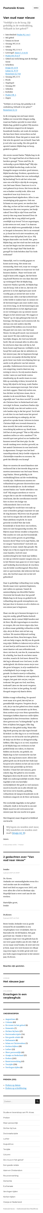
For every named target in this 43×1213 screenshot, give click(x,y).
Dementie (9, 1028)
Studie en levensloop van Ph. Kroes (18, 1112)
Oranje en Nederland (14, 1055)
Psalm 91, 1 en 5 (23, 35)
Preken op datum (12, 1085)
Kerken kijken (11, 1046)
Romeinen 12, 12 (10, 110)
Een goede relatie (13, 1037)
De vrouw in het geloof (15, 1025)
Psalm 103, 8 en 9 (12, 56)
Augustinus (10, 1019)
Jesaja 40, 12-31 (11, 68)
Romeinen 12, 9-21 (13, 74)
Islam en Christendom (15, 1043)
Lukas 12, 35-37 (11, 71)
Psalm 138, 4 (10, 95)
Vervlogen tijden (12, 1067)
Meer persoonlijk (13, 1052)
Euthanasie (10, 1040)
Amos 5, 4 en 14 (21, 53)
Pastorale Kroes (13, 7)
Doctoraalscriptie (13, 1034)
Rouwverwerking (13, 1061)
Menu (36, 8)
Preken (21, 845)
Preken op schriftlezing (15, 1088)
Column (8, 1022)
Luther (8, 1049)
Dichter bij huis (12, 1031)
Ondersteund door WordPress (27, 1209)
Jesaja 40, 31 (18, 833)
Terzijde (9, 1064)
